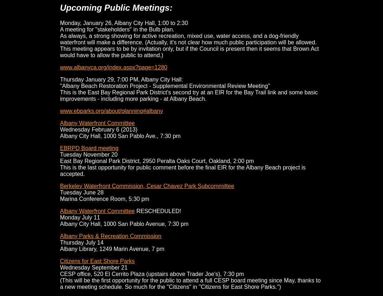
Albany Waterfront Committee (97, 123)
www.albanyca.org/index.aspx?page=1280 (113, 67)
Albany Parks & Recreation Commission (110, 236)
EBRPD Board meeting (89, 148)
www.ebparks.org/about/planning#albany (111, 111)
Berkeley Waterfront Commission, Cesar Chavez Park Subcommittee (147, 186)
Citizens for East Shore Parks (97, 261)
